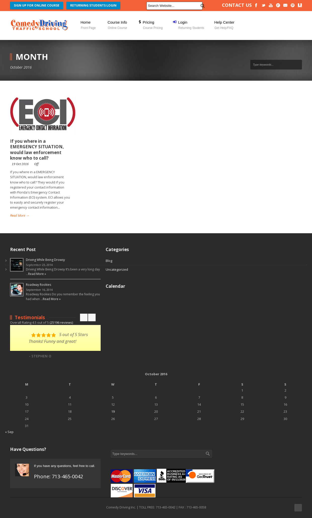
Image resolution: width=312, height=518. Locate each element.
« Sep (9, 432)
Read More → (19, 215)
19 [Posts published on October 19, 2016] (113, 411)
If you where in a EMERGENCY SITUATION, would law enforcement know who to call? (37, 149)
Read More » (37, 274)
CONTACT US (237, 5)
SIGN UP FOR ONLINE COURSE (36, 5)
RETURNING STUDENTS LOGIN (93, 5)
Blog (109, 260)
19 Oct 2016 (20, 164)
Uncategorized (117, 269)
